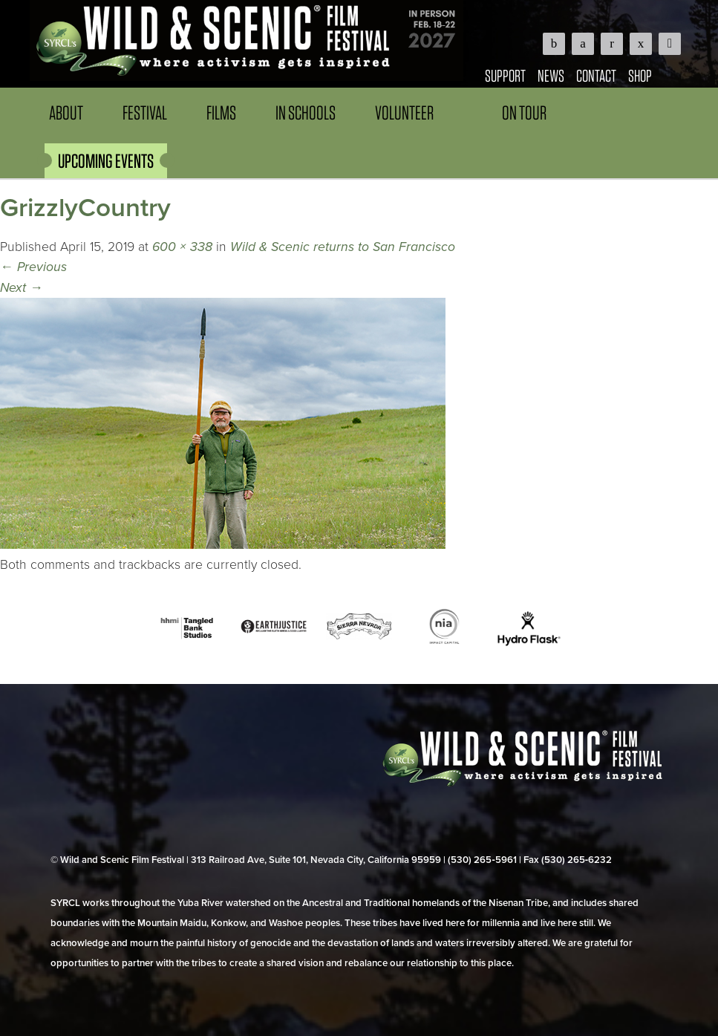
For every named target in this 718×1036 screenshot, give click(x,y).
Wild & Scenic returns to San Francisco (342, 247)
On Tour (524, 112)
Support (505, 75)
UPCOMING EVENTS (106, 160)
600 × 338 (182, 247)
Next (21, 288)
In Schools (305, 112)
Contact (596, 75)
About (66, 112)
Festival (145, 112)
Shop (640, 75)
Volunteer (404, 112)
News (551, 75)
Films (221, 112)
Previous (33, 267)
